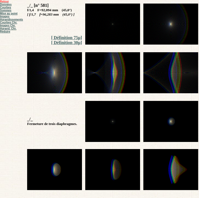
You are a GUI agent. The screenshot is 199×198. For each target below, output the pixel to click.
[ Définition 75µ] (66, 37)
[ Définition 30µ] (66, 42)
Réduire (5, 31)
